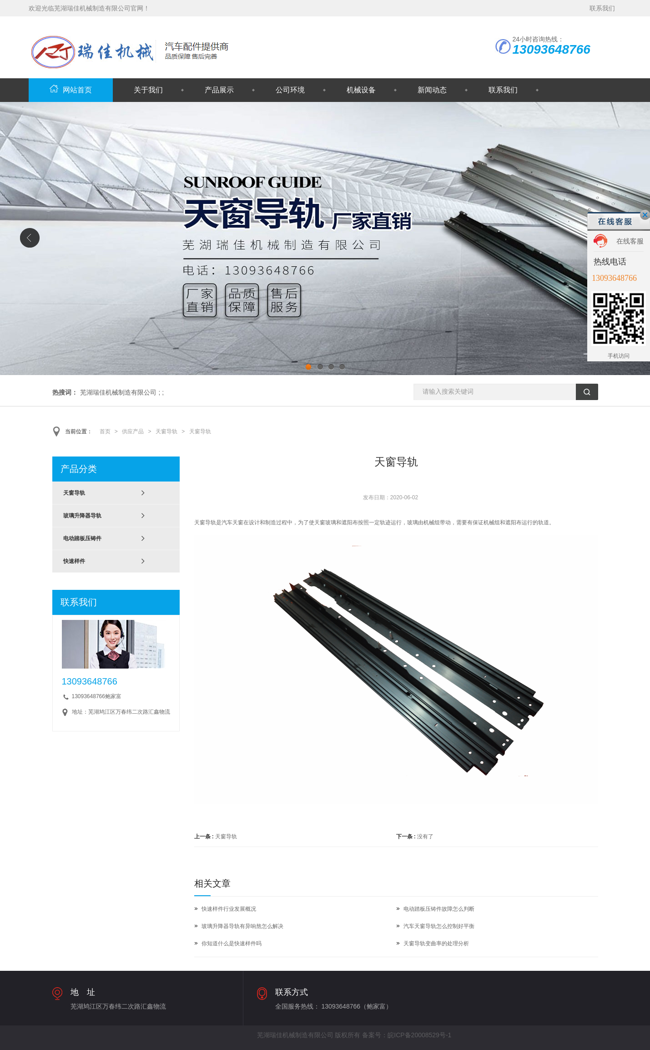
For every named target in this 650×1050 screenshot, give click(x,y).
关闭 (645, 215)
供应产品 (133, 431)
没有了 (425, 836)
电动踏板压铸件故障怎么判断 (438, 909)
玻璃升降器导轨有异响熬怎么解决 (242, 926)
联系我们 (602, 8)
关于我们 (148, 90)
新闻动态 (432, 90)
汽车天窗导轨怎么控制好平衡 (438, 926)
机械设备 (361, 90)
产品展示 (219, 90)
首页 (105, 431)
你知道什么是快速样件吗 (232, 943)
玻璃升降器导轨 (82, 515)
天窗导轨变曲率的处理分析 (436, 943)
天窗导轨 (166, 431)
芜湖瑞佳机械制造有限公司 (118, 392)
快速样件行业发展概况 (229, 909)
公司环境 (290, 90)
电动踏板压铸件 (82, 538)
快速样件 (74, 561)
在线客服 (630, 241)
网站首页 (71, 90)
